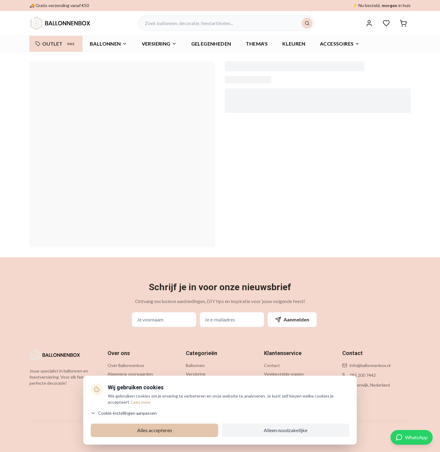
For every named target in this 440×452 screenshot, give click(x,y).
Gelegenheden (200, 382)
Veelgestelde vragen (284, 373)
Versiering (195, 373)
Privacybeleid (120, 382)
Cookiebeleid (120, 391)
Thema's (194, 391)
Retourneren (276, 391)
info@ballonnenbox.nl (370, 365)
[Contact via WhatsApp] (412, 437)
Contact (272, 365)
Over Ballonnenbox (126, 365)
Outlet (192, 408)
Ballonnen (108, 43)
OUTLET (55, 44)
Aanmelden (292, 320)
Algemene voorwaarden (130, 373)
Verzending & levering (285, 382)
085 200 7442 (363, 375)
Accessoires (340, 43)
